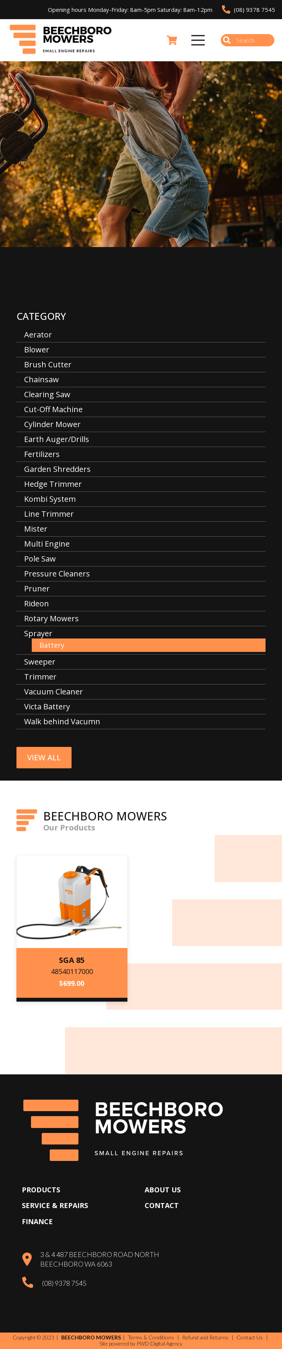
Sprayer (38, 633)
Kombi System (50, 499)
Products (41, 1189)
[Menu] (198, 40)
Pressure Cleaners (57, 573)
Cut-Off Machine (53, 409)
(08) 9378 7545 (64, 1283)
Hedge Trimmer (53, 484)
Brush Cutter (48, 364)
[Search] (247, 40)
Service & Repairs (55, 1205)
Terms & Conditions (151, 1337)
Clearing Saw (47, 394)
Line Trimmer (49, 514)
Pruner (37, 588)
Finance (37, 1221)
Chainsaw (41, 379)
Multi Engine (47, 544)
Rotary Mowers (51, 618)
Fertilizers (42, 454)
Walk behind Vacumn (62, 721)
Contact (162, 1205)
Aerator (38, 334)
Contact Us (249, 1337)
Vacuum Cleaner (53, 691)
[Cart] (172, 40)
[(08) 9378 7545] (32, 1283)
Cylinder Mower (52, 424)
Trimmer (40, 676)
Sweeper (39, 661)
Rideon (36, 603)
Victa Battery (47, 706)
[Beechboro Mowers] (61, 40)
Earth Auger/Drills (56, 439)
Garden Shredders (57, 469)
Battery (51, 645)
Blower (36, 349)
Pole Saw (40, 558)
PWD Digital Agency (160, 1344)
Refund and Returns (205, 1337)
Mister (35, 529)
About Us (163, 1189)
